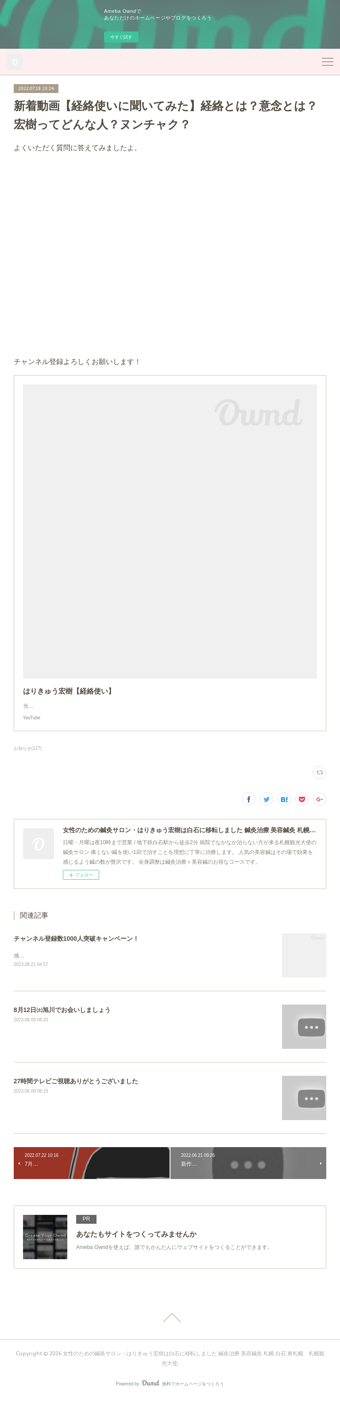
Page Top (170, 1326)
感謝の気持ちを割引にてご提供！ (53, 965)
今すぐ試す (121, 37)
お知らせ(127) (28, 757)
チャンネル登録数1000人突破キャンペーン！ (76, 947)
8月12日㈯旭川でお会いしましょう (62, 1018)
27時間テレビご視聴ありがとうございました (76, 1090)
